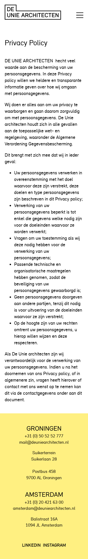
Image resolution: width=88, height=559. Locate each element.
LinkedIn (31, 545)
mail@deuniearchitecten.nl (44, 442)
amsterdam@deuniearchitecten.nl (44, 508)
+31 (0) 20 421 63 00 (44, 502)
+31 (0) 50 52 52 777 (44, 436)
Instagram (54, 545)
